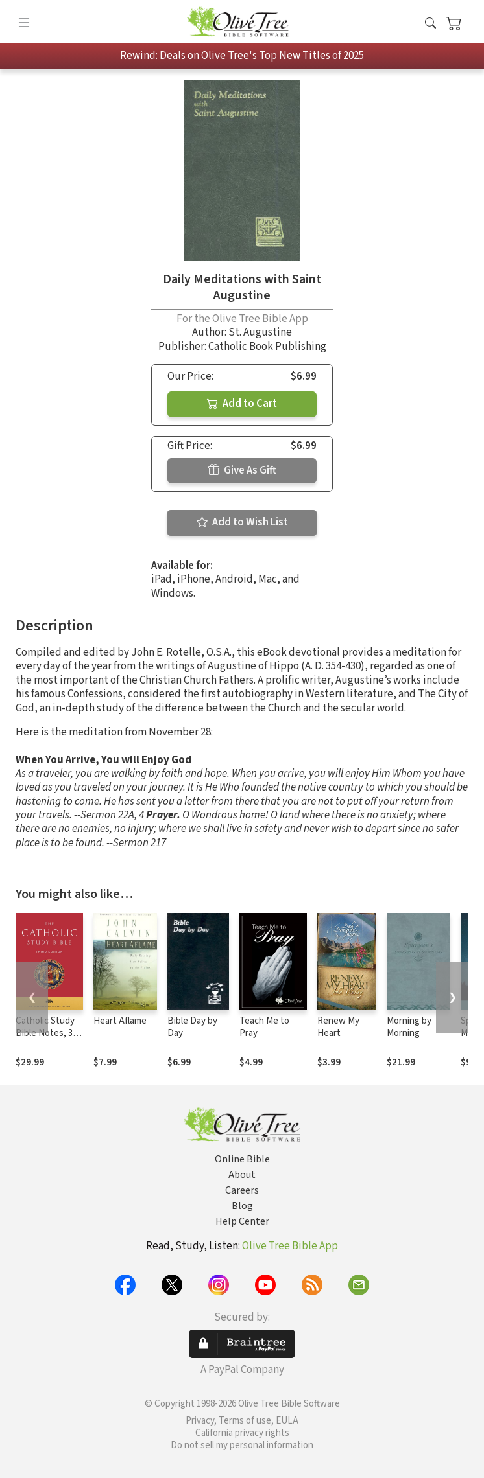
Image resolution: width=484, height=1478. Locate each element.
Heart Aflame (120, 1021)
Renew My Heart (338, 1027)
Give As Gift (242, 470)
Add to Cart (242, 403)
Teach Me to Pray (264, 1027)
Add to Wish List (242, 522)
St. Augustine (260, 332)
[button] (430, 24)
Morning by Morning (409, 1027)
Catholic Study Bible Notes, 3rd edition (48, 1033)
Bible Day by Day (192, 1027)
